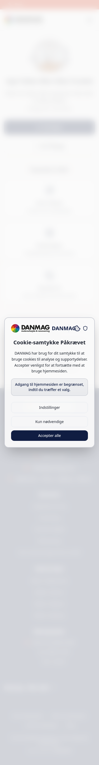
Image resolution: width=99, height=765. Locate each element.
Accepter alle (49, 435)
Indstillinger (49, 407)
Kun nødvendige (49, 421)
